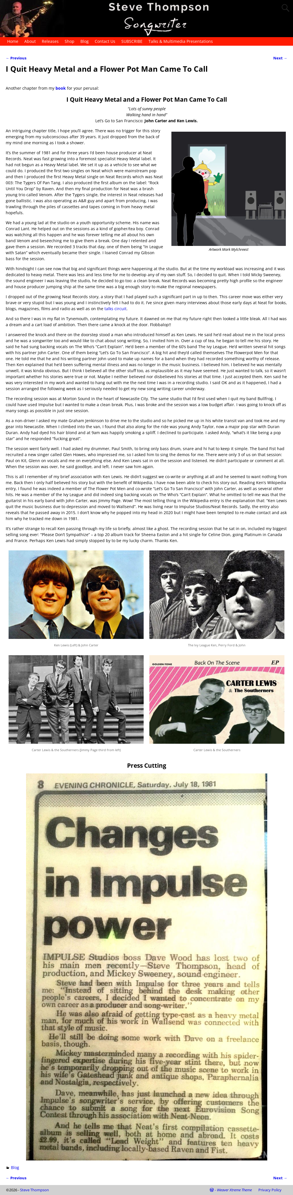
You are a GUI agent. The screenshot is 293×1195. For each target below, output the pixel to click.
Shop (69, 41)
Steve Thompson (34, 1189)
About (30, 41)
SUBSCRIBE (131, 41)
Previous (16, 58)
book (61, 88)
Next (280, 58)
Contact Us (105, 41)
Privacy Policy (270, 1189)
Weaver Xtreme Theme (234, 1189)
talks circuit (115, 308)
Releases (50, 41)
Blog (84, 41)
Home (12, 41)
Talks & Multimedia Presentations (181, 41)
